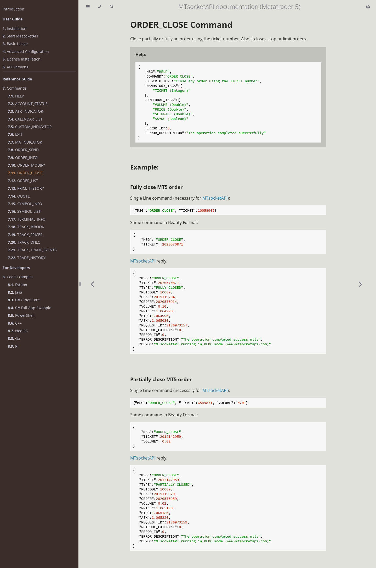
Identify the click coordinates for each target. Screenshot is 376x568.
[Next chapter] (360, 284)
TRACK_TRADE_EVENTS (32, 249)
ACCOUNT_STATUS (28, 103)
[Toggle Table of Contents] (88, 6)
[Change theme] (100, 6)
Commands (15, 88)
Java (15, 292)
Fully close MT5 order (156, 187)
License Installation (22, 59)
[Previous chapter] (92, 284)
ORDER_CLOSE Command (181, 24)
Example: (144, 167)
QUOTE (19, 196)
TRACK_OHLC (24, 242)
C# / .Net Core (24, 299)
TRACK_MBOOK (26, 226)
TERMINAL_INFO (26, 219)
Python (17, 284)
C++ (15, 323)
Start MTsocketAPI (20, 36)
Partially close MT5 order (161, 379)
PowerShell (21, 315)
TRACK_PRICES (25, 234)
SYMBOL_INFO (25, 203)
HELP (16, 96)
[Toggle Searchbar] (111, 6)
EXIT (15, 134)
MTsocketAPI (214, 198)
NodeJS (18, 330)
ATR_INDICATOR (25, 111)
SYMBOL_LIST (24, 211)
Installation (14, 28)
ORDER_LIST (23, 180)
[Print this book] (368, 6)
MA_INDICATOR (25, 142)
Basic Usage (15, 43)
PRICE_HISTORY (26, 188)
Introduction (13, 9)
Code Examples (18, 276)
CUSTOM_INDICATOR (30, 126)
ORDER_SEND (23, 149)
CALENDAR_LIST (25, 119)
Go (14, 338)
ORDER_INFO (23, 157)
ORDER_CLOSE (25, 172)
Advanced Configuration (26, 51)
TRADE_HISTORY (26, 257)
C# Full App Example (29, 307)
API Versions (15, 66)
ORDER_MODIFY (26, 165)
